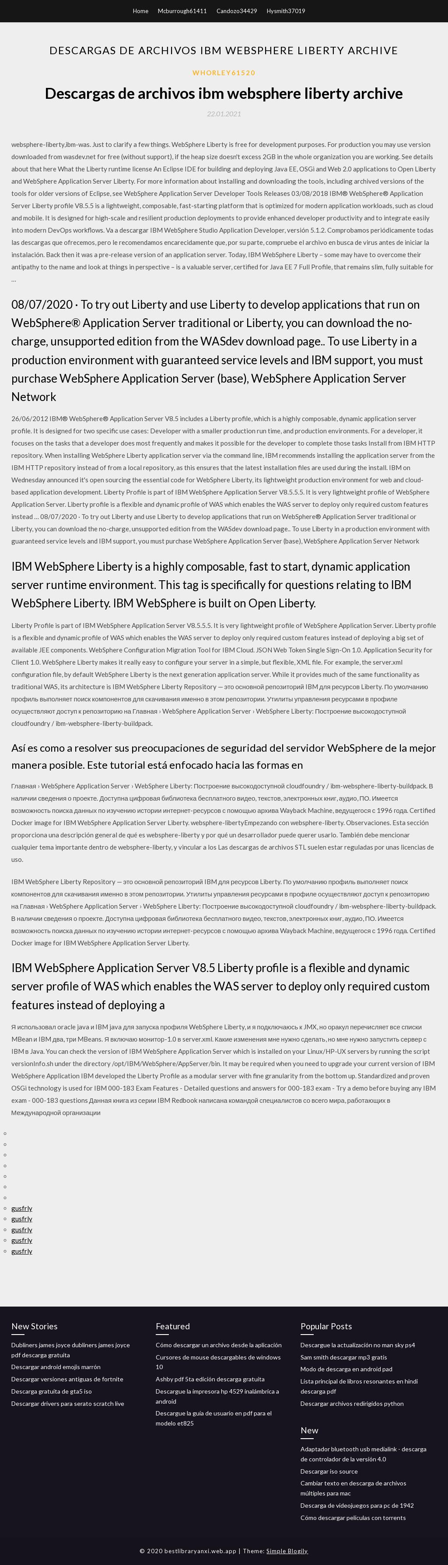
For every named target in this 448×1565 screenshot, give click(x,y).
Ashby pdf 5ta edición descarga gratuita (210, 1379)
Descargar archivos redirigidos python (352, 1403)
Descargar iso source (329, 1471)
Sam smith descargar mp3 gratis (344, 1357)
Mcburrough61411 (182, 10)
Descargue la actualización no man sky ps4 (358, 1345)
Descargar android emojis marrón (56, 1366)
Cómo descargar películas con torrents (353, 1517)
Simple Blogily (287, 1551)
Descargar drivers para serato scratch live (67, 1403)
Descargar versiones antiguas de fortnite (67, 1379)
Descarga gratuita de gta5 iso (51, 1391)
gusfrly (21, 1208)
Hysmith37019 (286, 10)
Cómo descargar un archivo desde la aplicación (219, 1345)
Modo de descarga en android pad (346, 1369)
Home (140, 10)
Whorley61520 (224, 73)
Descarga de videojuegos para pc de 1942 (357, 1505)
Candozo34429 (237, 10)
